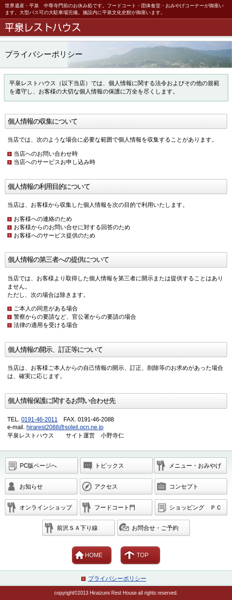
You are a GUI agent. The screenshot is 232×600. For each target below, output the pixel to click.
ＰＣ (195, 507)
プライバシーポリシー (117, 578)
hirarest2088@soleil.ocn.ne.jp (64, 427)
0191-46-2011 (39, 419)
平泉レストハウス (117, 27)
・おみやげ (195, 465)
